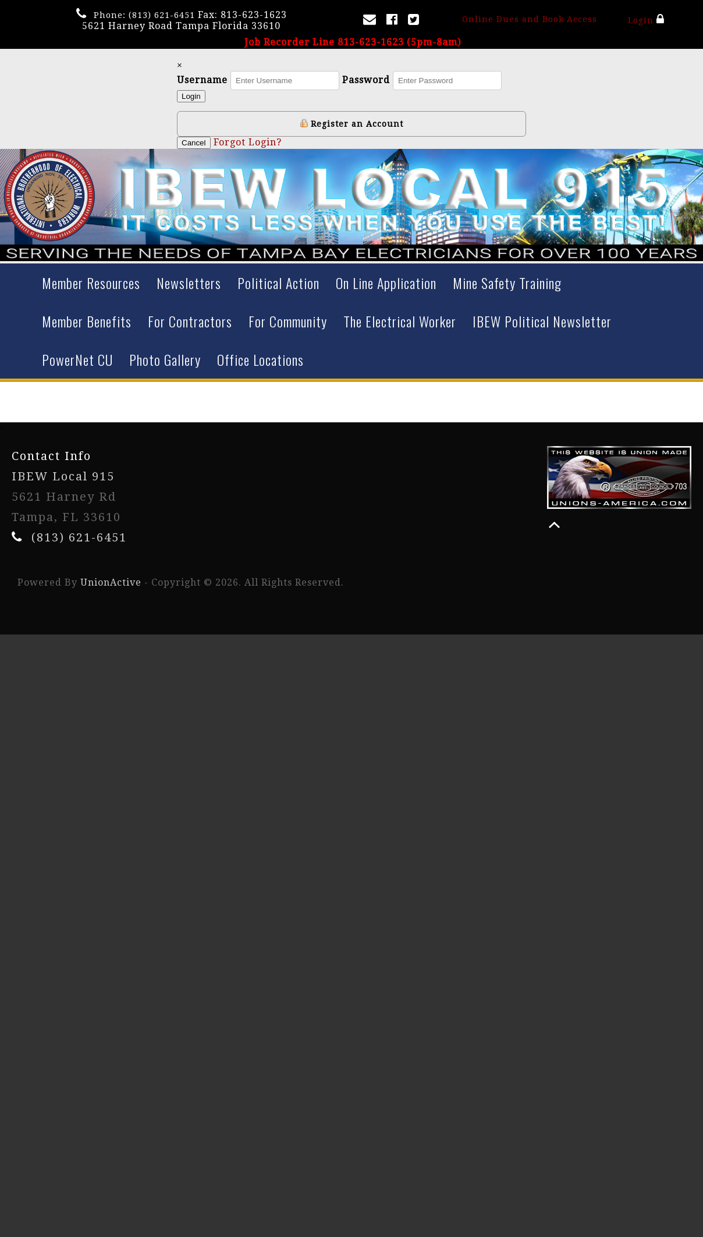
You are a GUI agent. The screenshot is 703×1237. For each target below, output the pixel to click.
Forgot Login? (248, 142)
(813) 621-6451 (162, 15)
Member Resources (91, 282)
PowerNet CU (77, 359)
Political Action (278, 282)
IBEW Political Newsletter (542, 321)
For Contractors (190, 321)
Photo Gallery (165, 359)
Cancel (194, 142)
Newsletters (189, 282)
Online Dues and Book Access (529, 19)
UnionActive (110, 582)
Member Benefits (87, 321)
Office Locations (260, 359)
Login (646, 19)
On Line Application (386, 282)
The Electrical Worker (399, 321)
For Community (287, 321)
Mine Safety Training (507, 282)
